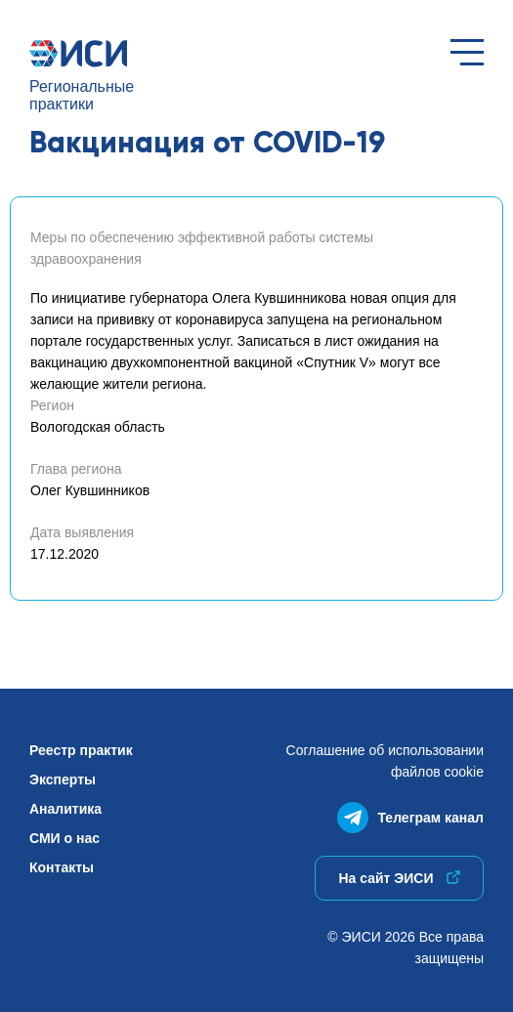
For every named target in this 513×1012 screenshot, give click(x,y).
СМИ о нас (64, 838)
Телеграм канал (410, 813)
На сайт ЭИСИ (398, 878)
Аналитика (65, 809)
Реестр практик (81, 750)
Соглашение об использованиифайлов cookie (385, 761)
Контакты (61, 867)
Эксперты (62, 779)
